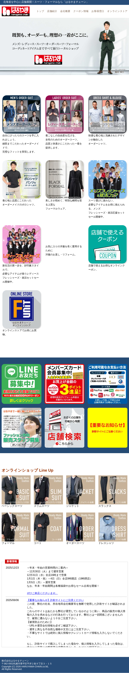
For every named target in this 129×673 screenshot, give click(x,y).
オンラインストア (117, 11)
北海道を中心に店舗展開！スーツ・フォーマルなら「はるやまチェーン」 (46, 1)
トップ (40, 11)
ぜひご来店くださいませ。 (42, 593)
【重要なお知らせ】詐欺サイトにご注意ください (55, 600)
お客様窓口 (97, 11)
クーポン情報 (81, 11)
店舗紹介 (52, 11)
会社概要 (65, 11)
